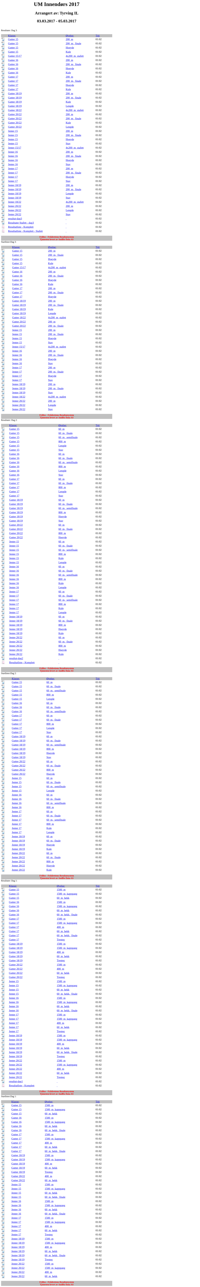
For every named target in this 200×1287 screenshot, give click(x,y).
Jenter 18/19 (14, 185)
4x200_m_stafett (75, 55)
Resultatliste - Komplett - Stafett (25, 231)
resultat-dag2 (16, 658)
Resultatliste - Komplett (20, 226)
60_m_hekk (63, 897)
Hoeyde (70, 47)
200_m (69, 39)
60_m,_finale (65, 433)
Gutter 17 (13, 76)
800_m (62, 441)
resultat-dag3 (15, 218)
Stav (68, 143)
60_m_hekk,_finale (67, 914)
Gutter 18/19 (15, 93)
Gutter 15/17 (15, 55)
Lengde (70, 106)
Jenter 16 (13, 151)
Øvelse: (70, 35)
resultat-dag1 (16, 1081)
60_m (61, 429)
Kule (68, 51)
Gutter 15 (13, 39)
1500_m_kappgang (67, 893)
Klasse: (12, 35)
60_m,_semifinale (68, 437)
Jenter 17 (13, 168)
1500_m (61, 889)
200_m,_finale (73, 43)
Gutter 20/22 (15, 114)
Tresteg (61, 939)
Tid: (98, 35)
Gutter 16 (13, 60)
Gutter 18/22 (15, 110)
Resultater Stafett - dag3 (21, 222)
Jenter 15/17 (14, 147)
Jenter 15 (13, 131)
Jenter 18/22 (14, 201)
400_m (60, 927)
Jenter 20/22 (14, 206)
